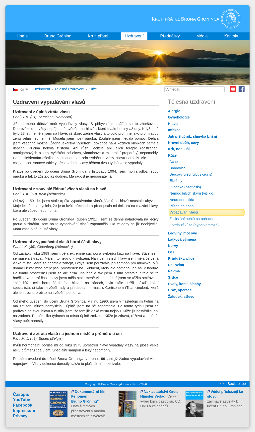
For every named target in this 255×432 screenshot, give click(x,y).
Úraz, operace (180, 290)
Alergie (174, 111)
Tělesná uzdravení (69, 89)
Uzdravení (41, 89)
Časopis (21, 394)
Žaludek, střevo (181, 297)
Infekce (174, 130)
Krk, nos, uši (179, 149)
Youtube (233, 89)
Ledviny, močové (182, 233)
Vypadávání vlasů (184, 212)
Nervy (173, 246)
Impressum (24, 410)
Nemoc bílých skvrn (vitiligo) (192, 193)
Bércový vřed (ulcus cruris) (191, 174)
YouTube (21, 399)
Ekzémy (176, 181)
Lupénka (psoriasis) (185, 187)
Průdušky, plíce (181, 258)
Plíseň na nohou (183, 206)
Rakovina (176, 265)
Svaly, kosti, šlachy (184, 284)
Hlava (173, 124)
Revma (174, 271)
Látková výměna (182, 239)
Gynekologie (179, 117)
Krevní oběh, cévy (183, 143)
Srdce (173, 277)
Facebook (242, 89)
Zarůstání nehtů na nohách (191, 219)
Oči (171, 252)
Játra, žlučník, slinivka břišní (192, 136)
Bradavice (178, 168)
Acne (174, 162)
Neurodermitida (182, 200)
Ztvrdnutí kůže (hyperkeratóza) (194, 225)
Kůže (92, 89)
